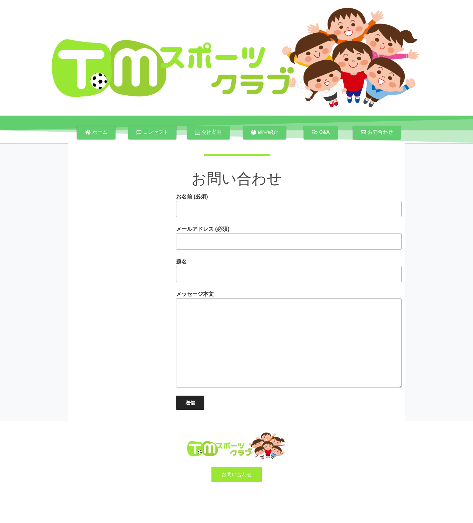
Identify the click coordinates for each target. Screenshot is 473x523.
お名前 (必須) (289, 205)
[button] (96, 132)
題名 (289, 270)
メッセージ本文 (289, 339)
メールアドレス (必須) (289, 237)
